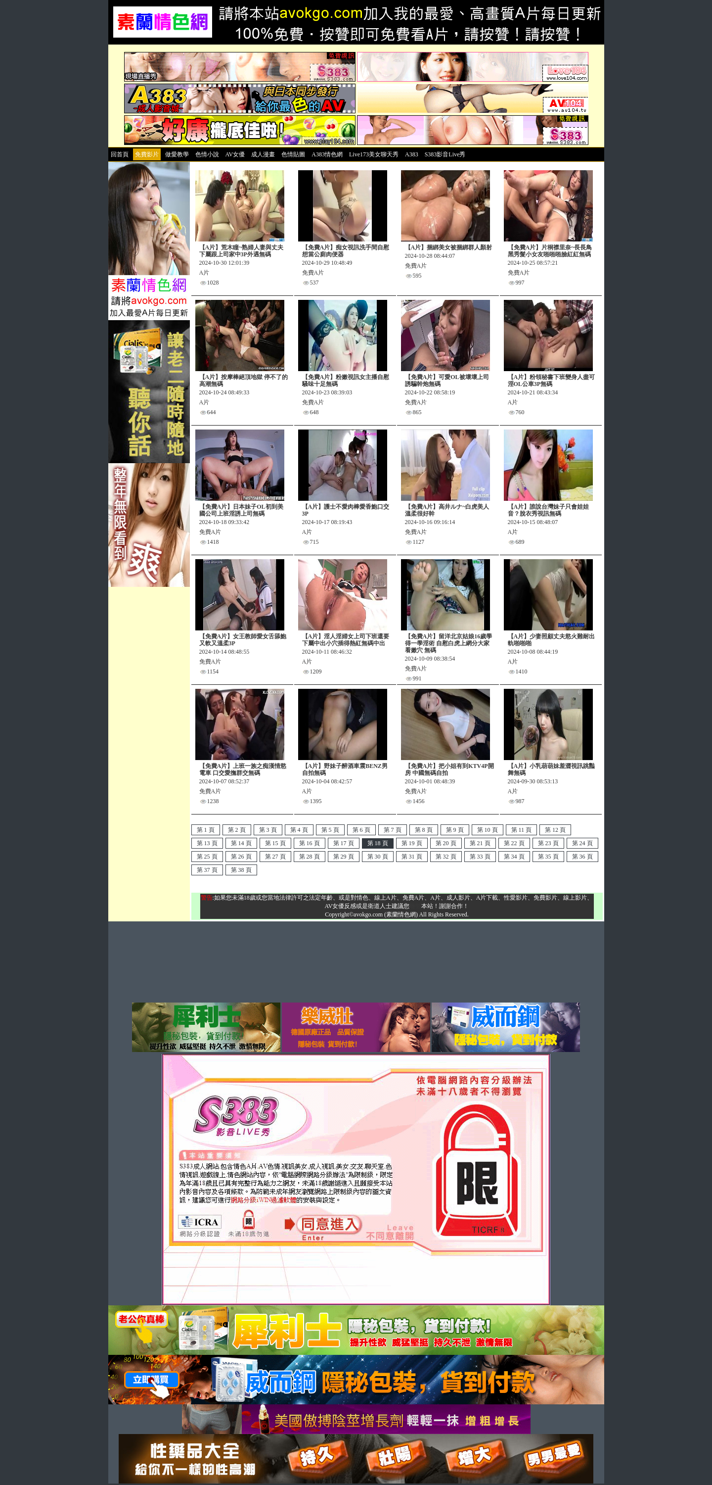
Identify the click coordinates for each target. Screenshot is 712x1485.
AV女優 (235, 154)
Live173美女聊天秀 (374, 154)
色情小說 (207, 154)
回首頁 (120, 154)
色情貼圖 (293, 154)
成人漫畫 (263, 154)
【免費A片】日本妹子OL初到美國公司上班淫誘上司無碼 (241, 510)
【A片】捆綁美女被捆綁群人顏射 (448, 247)
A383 (411, 154)
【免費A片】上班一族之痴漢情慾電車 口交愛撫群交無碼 (243, 769)
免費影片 (147, 154)
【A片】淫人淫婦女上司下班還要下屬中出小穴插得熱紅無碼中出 (346, 640)
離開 (415, 906)
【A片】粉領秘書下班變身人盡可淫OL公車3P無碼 (551, 380)
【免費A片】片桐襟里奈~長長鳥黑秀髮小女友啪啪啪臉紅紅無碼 (550, 251)
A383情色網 (327, 154)
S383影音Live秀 (445, 154)
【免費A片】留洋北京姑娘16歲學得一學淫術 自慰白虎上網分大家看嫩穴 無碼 (448, 643)
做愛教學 (177, 154)
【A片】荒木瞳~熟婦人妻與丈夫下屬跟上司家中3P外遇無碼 (241, 251)
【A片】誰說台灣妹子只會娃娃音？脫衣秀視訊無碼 (548, 510)
